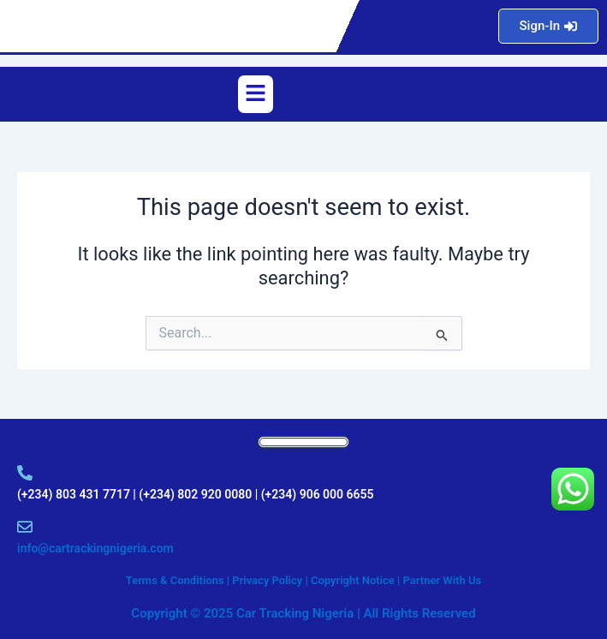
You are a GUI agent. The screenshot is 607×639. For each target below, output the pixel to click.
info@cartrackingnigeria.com (95, 548)
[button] (255, 94)
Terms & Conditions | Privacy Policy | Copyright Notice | (264, 580)
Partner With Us (442, 580)
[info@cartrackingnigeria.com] (25, 526)
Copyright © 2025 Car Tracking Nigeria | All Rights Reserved (303, 613)
